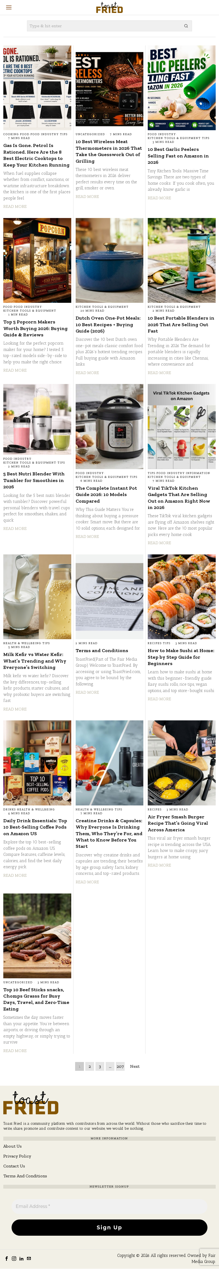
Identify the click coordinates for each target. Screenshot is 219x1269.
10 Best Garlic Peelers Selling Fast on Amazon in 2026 (178, 155)
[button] (186, 25)
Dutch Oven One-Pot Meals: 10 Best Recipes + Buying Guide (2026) (108, 324)
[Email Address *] (109, 1206)
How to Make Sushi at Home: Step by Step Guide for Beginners (181, 656)
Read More (15, 206)
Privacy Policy (17, 1156)
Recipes (155, 643)
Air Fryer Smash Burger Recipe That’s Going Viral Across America (178, 823)
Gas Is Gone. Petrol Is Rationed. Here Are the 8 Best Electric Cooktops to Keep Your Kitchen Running (36, 155)
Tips (64, 134)
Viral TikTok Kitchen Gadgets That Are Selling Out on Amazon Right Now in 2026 (179, 497)
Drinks (9, 809)
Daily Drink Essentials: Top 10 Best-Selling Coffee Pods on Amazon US (35, 827)
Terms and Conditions (102, 650)
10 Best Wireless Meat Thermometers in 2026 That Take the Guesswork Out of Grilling (109, 151)
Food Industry (45, 134)
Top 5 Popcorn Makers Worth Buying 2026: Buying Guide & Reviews (35, 328)
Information (198, 473)
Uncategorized (90, 134)
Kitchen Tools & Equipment (174, 138)
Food (24, 134)
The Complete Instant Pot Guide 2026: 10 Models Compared (106, 494)
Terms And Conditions (25, 1175)
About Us (12, 1146)
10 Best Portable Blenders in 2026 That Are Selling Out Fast (181, 324)
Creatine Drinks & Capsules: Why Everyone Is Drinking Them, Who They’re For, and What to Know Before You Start (109, 833)
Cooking (11, 134)
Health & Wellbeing (22, 643)
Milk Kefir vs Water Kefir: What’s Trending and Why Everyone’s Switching (34, 660)
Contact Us (14, 1166)
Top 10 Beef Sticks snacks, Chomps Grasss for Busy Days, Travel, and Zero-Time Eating (36, 999)
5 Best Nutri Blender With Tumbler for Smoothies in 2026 (34, 480)
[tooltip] (6, 1259)
